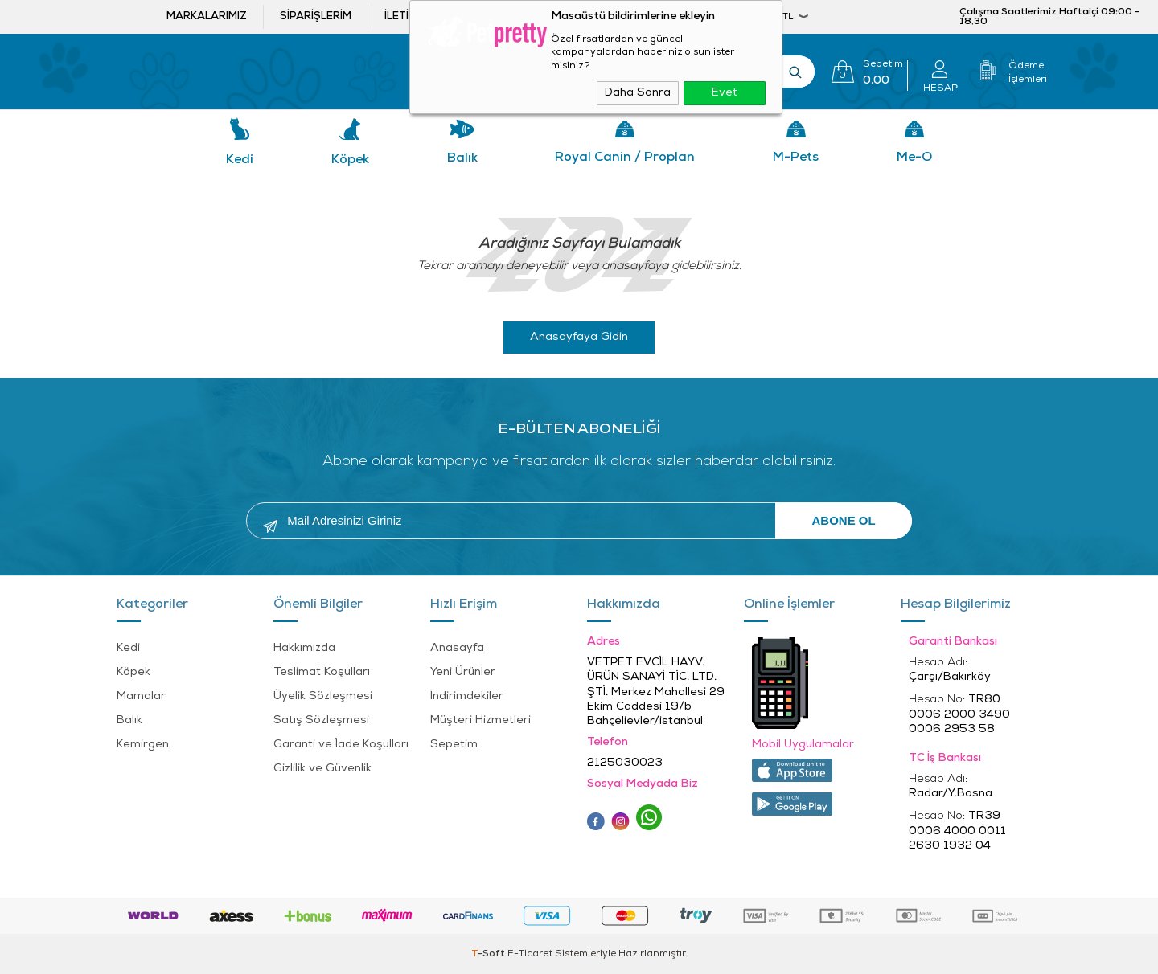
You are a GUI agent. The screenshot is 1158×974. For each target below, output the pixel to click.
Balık (462, 158)
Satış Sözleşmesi (321, 720)
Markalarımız (206, 16)
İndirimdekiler (466, 696)
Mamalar (141, 696)
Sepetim (454, 745)
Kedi (239, 159)
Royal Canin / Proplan (625, 157)
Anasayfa (457, 648)
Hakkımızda (304, 648)
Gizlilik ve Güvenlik (322, 769)
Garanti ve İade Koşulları (341, 745)
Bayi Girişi (648, 16)
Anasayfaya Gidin (579, 337)
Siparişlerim (315, 16)
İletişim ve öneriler (440, 16)
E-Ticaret (529, 954)
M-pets (796, 157)
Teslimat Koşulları (321, 672)
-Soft (489, 954)
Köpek (350, 159)
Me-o (914, 157)
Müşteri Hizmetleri (480, 720)
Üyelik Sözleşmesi (322, 696)
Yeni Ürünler (462, 672)
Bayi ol (550, 16)
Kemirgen (143, 745)
